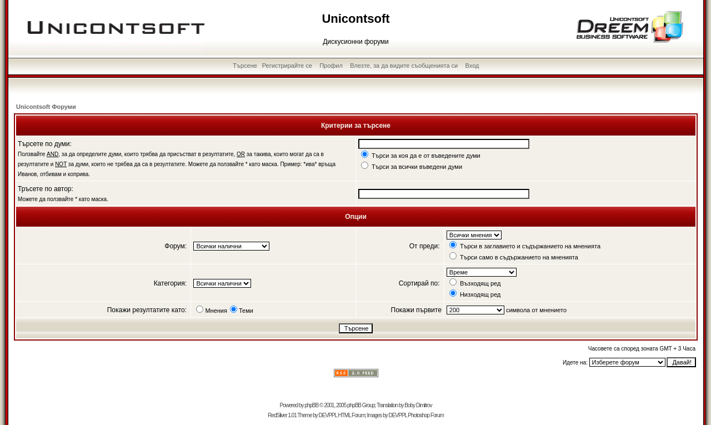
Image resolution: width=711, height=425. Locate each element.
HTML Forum (351, 415)
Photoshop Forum (426, 415)
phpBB (311, 405)
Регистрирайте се (287, 65)
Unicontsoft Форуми (46, 106)
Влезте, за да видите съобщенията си (404, 65)
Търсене (245, 65)
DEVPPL (328, 415)
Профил (331, 65)
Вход (472, 65)
